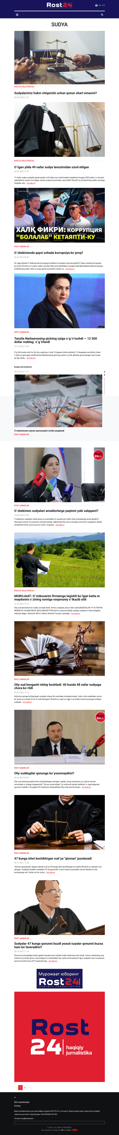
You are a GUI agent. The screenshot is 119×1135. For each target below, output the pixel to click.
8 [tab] (104, 388)
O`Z (103, 5)
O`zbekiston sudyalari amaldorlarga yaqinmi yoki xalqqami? (56, 511)
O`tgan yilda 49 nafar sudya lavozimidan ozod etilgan (51, 167)
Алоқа (17, 1105)
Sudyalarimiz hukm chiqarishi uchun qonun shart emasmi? (55, 93)
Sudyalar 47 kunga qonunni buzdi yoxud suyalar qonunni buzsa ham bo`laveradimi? (58, 945)
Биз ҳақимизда (21, 1102)
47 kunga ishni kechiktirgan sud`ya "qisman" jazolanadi (53, 858)
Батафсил (31, 183)
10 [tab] (104, 391)
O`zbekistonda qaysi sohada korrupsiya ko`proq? (48, 252)
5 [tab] (104, 384)
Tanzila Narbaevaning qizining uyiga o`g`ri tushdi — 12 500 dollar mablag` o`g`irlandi (55, 340)
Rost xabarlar (21, 246)
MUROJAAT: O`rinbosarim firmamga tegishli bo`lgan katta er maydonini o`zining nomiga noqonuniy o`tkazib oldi (57, 597)
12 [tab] (104, 394)
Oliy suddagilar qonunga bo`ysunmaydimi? (44, 773)
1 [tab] (104, 378)
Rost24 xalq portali (24, 87)
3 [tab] (104, 381)
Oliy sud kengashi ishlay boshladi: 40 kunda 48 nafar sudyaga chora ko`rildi (57, 686)
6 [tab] (104, 385)
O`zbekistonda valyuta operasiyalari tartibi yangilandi (39, 431)
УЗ (98, 5)
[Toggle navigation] (17, 15)
